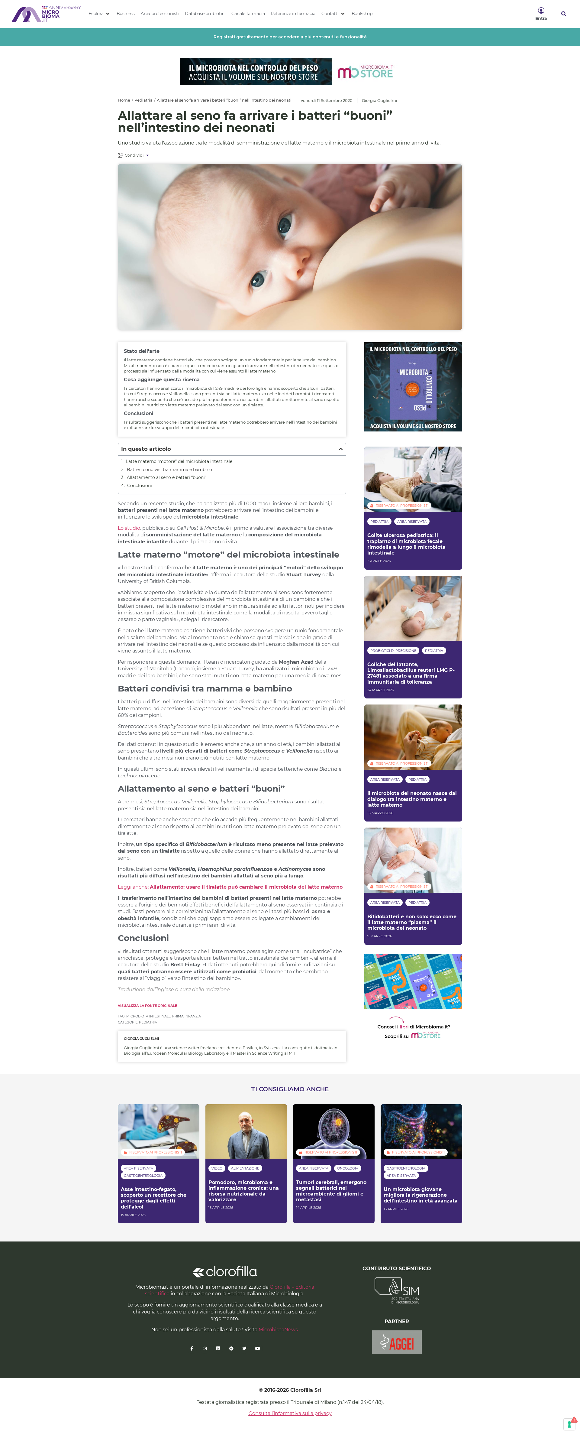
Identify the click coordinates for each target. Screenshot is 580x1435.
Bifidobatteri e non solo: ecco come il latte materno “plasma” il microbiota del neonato (411, 922)
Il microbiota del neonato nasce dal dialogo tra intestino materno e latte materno (412, 799)
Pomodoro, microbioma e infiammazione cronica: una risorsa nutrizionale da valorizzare (243, 1191)
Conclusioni (139, 485)
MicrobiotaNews (278, 1329)
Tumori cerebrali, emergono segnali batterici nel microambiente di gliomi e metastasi (331, 1191)
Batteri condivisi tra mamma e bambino (169, 469)
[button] (99, 13)
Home (124, 100)
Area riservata (412, 521)
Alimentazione (245, 1168)
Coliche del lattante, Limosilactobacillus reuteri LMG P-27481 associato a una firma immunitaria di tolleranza (411, 673)
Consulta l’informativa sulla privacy (290, 1413)
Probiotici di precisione (393, 651)
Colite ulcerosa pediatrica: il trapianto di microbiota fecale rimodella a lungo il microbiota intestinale (406, 544)
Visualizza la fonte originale (147, 1006)
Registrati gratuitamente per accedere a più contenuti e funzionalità (290, 37)
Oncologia (347, 1168)
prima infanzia (186, 1016)
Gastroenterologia (143, 1175)
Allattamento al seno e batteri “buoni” (166, 477)
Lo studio (129, 528)
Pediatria (143, 100)
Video (216, 1168)
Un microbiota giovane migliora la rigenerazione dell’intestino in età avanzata (421, 1195)
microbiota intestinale (148, 1016)
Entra (541, 18)
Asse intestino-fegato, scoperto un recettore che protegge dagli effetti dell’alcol (153, 1198)
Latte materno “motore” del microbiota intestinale (179, 461)
